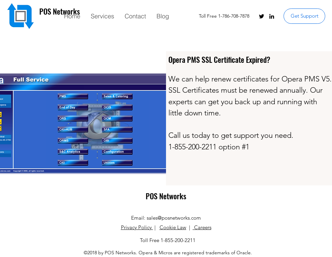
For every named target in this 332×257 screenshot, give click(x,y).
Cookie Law (173, 227)
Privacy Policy (137, 227)
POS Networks (166, 195)
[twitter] (261, 16)
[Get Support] (304, 16)
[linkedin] (271, 16)
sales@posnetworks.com (174, 218)
